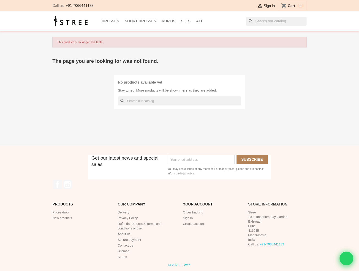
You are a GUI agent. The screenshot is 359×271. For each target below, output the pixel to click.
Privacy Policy (128, 218)
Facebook (57, 184)
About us (124, 234)
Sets (185, 21)
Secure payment (129, 240)
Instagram (67, 184)
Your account (198, 204)
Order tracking (193, 212)
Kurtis (168, 21)
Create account (194, 224)
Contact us (125, 245)
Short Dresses (140, 21)
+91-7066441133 (79, 6)
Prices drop (60, 212)
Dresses (110, 21)
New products (62, 218)
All (199, 21)
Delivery (123, 212)
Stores (122, 257)
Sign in (188, 218)
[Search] (276, 21)
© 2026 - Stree (179, 265)
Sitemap (123, 251)
